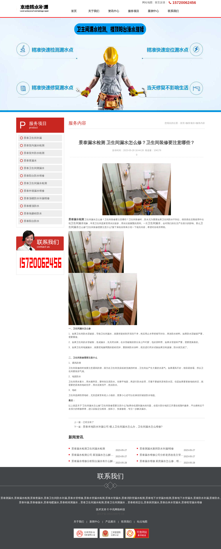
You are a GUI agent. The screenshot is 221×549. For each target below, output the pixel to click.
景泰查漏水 (30, 160)
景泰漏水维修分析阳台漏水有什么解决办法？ (93, 461)
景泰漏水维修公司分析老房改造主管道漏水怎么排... (162, 454)
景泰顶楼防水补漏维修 (37, 198)
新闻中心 (95, 521)
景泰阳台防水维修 (34, 175)
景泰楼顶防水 (31, 205)
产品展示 (110, 521)
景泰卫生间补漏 (33, 137)
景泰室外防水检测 (34, 152)
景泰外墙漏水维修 (34, 190)
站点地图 (142, 521)
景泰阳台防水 (31, 220)
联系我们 (173, 11)
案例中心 (153, 11)
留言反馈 (160, 2)
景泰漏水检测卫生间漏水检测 (88, 448)
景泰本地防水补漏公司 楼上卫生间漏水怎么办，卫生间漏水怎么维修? (122, 426)
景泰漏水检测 (76, 219)
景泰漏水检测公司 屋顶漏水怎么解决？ (93, 454)
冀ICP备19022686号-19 (110, 513)
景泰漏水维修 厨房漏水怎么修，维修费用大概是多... (162, 461)
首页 (74, 11)
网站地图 (147, 2)
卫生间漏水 (77, 223)
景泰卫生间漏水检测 (35, 183)
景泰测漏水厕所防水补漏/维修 (157, 448)
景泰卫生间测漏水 (34, 168)
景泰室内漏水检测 (34, 145)
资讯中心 (113, 11)
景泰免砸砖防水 (33, 213)
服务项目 (133, 11)
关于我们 (93, 11)
